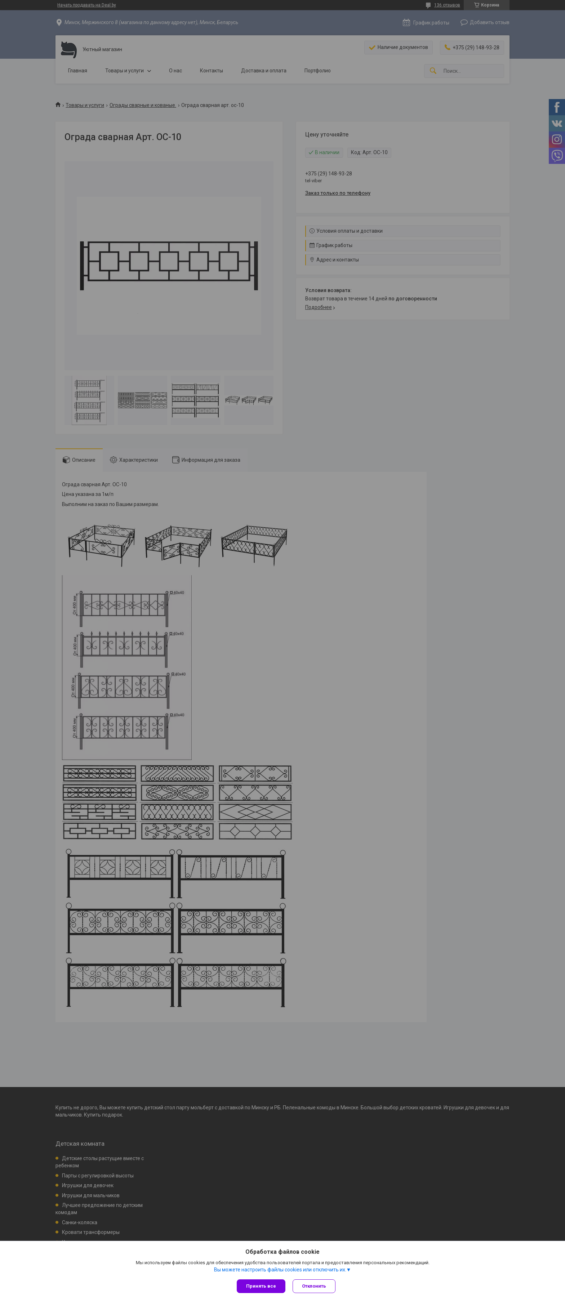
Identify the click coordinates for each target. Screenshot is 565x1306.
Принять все (261, 1286)
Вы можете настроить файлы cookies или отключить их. (280, 1270)
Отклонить (314, 1286)
